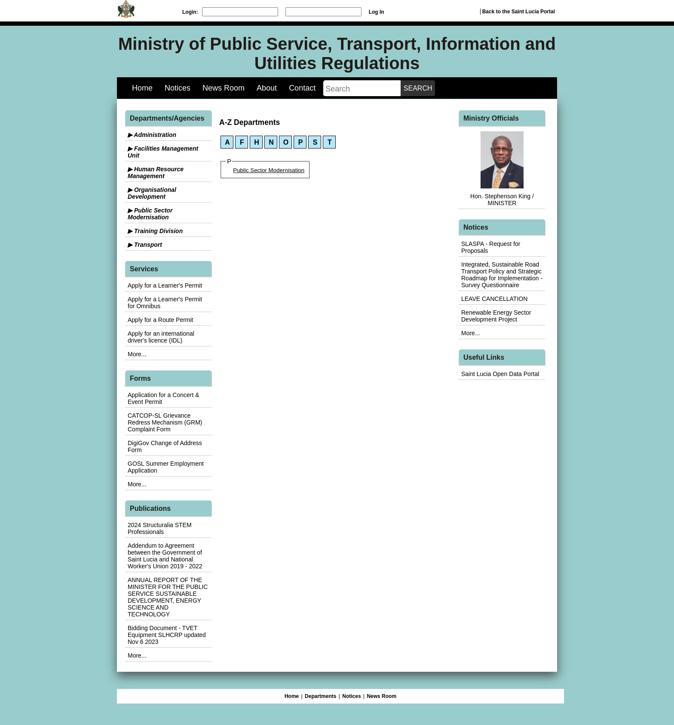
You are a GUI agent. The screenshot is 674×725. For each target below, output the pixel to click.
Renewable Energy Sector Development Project (496, 316)
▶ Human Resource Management (156, 172)
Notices (177, 88)
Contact (302, 88)
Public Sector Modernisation (268, 170)
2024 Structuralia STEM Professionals (160, 528)
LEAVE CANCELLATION (494, 298)
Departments (320, 696)
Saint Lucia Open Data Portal (500, 373)
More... (137, 354)
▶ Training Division (155, 231)
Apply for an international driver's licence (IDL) (161, 337)
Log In (376, 12)
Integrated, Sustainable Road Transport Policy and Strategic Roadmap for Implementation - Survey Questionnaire (501, 274)
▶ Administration (152, 134)
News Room (223, 88)
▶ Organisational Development (152, 193)
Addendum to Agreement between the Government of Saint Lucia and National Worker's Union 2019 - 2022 (165, 556)
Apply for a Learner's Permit (165, 285)
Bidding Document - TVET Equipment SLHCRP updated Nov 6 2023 (167, 635)
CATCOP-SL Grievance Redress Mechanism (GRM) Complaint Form (165, 422)
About (267, 88)
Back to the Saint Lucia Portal (518, 12)
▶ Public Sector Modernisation (150, 214)
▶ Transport (145, 244)
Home (142, 88)
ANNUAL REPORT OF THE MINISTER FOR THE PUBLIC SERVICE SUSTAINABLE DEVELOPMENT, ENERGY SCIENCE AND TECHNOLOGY (168, 597)
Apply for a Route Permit (160, 319)
